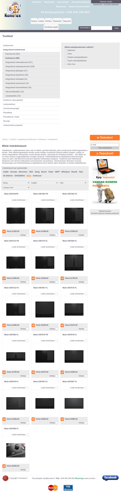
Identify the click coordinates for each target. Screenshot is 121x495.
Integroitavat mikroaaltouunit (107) (19, 62)
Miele (29, 176)
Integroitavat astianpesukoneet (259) (20, 66)
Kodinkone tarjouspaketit (13, 100)
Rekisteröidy (97, 4)
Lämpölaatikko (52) (13, 96)
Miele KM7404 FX (70, 194)
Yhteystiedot (49, 2)
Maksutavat (61, 7)
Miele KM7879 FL (11, 382)
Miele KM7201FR (11, 194)
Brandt (74, 172)
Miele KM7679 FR (40, 335)
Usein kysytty (63, 2)
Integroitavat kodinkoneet (27, 139)
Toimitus (48, 21)
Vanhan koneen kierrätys (79, 7)
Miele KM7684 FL (11, 335)
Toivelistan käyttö (51, 27)
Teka (81, 172)
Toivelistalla (85, 28)
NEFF (57, 172)
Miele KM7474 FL (40, 241)
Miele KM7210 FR (11, 241)
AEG (31, 172)
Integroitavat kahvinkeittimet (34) (18, 87)
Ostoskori (105, 137)
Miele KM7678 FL (70, 335)
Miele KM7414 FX (11, 288)
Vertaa (23, 235)
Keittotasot (42, 139)
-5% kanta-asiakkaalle (80, 2)
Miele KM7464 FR (40, 194)
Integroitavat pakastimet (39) (16, 75)
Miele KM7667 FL (40, 288)
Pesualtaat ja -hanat (11, 117)
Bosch (44, 172)
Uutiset (41, 21)
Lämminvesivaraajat (11, 108)
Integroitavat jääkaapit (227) (16, 71)
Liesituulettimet (9, 104)
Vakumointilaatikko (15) (14, 92)
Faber (50, 172)
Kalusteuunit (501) (12, 54)
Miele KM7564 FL (70, 241)
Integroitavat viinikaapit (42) (16, 79)
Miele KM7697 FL (40, 382)
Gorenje (13, 172)
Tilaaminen (57, 21)
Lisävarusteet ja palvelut (12, 125)
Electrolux (23, 172)
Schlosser (37, 176)
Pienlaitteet (7, 113)
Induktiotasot (52, 139)
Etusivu (34, 21)
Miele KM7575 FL (70, 288)
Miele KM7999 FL (11, 429)
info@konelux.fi (49, 478)
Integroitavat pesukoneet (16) (17, 83)
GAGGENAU (20, 176)
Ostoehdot (36, 2)
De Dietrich (8, 176)
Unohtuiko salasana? (111, 4)
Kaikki (6, 172)
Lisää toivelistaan (18, 200)
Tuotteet (13, 139)
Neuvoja (6, 121)
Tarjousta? (67, 21)
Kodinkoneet (8, 45)
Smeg (37, 172)
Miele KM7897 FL (70, 382)
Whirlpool (65, 172)
